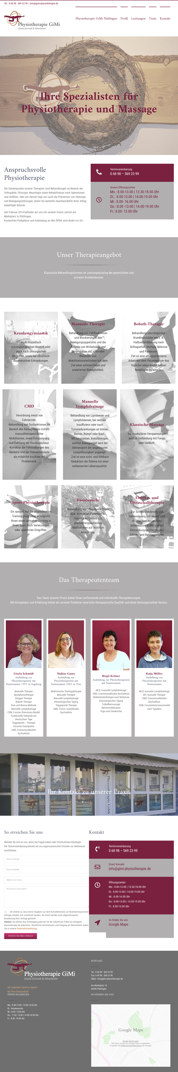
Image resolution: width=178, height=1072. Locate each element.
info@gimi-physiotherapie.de (44, 3)
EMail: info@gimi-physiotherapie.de (107, 978)
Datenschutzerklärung (27, 928)
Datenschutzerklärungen (131, 1045)
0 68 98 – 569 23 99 (124, 174)
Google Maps (118, 924)
